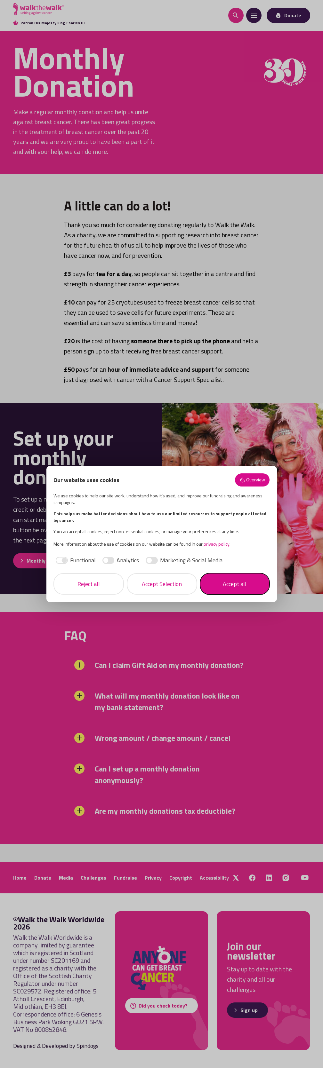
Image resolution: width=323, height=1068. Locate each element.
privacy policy (217, 544)
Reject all (88, 584)
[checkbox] (74, 560)
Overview (252, 479)
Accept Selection (162, 584)
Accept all (234, 584)
